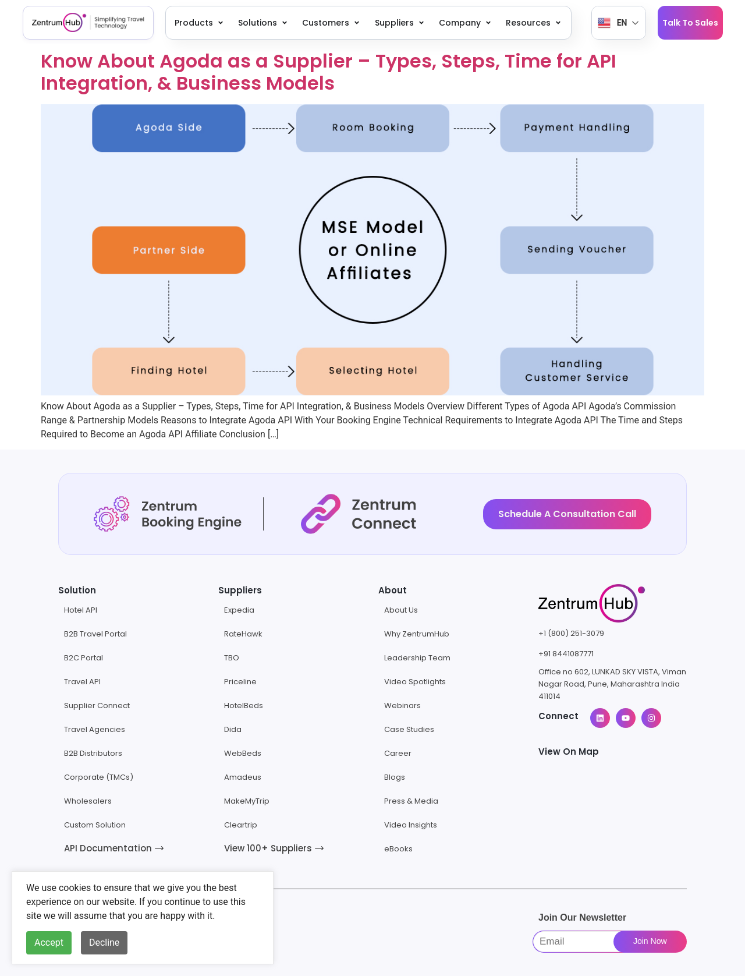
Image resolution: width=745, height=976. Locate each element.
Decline (104, 942)
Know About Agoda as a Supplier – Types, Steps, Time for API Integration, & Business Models (328, 72)
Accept (48, 942)
